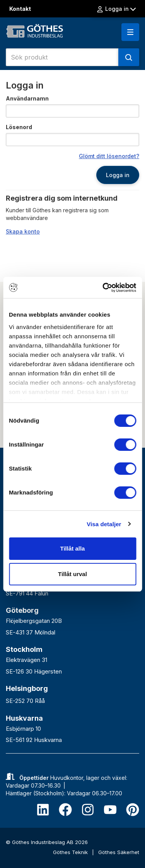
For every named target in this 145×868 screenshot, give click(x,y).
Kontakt (20, 8)
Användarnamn (27, 98)
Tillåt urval (72, 574)
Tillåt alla (72, 548)
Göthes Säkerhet (118, 852)
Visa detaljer (104, 524)
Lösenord (19, 127)
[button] (130, 32)
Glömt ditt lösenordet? (109, 156)
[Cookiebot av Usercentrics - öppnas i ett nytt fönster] (103, 288)
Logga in (116, 8)
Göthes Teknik (71, 852)
